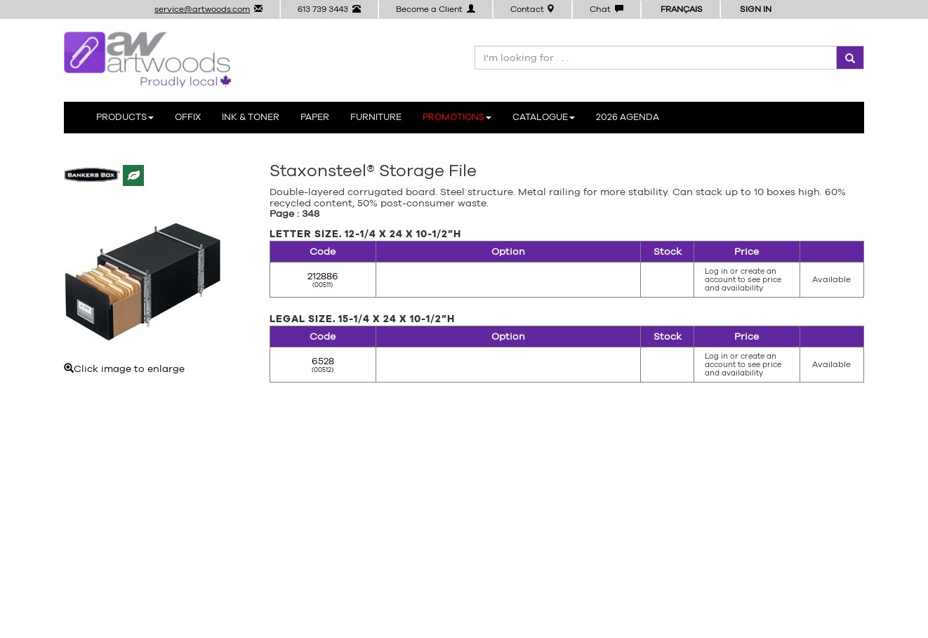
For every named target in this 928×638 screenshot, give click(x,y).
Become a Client (435, 9)
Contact (532, 9)
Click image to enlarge (143, 289)
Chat (606, 9)
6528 (323, 360)
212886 (322, 275)
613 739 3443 (329, 9)
